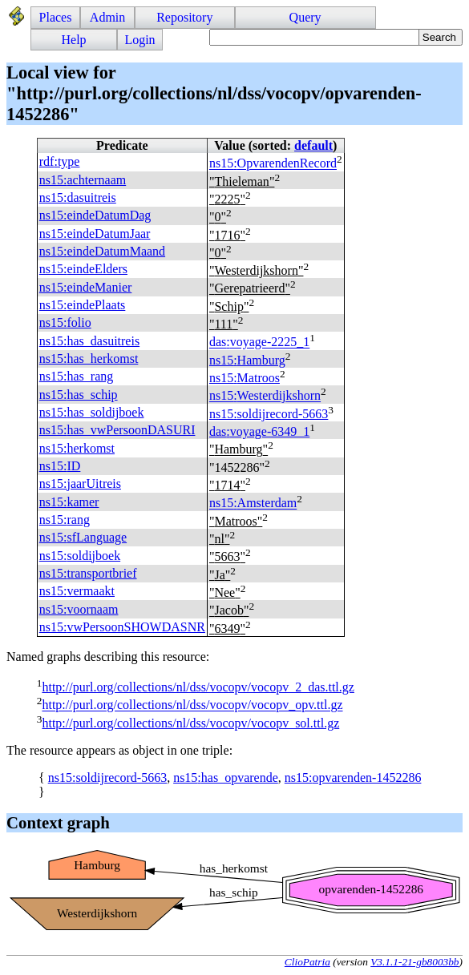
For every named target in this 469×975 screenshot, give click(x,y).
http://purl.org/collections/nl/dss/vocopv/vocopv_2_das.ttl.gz (198, 687)
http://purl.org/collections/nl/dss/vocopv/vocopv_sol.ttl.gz (190, 723)
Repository (184, 17)
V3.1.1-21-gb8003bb (414, 962)
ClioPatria (307, 962)
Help (74, 39)
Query (305, 17)
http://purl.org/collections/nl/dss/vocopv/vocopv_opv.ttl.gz (192, 705)
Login (139, 39)
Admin (107, 17)
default (313, 145)
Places (55, 17)
